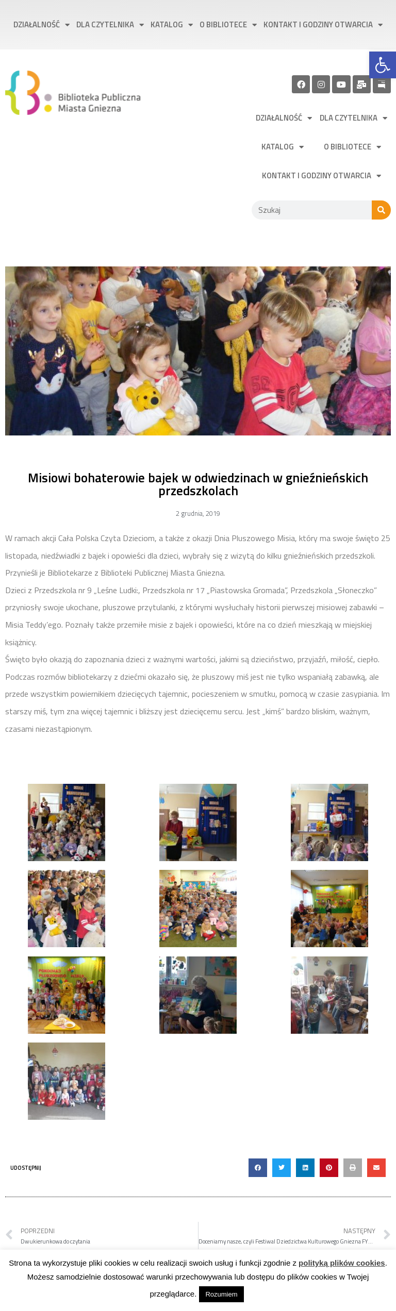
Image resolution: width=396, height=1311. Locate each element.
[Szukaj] (381, 210)
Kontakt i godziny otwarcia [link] (323, 25)
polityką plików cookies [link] (342, 1262)
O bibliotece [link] (228, 25)
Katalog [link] (172, 25)
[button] (258, 1167)
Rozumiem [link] (221, 1294)
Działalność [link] (41, 25)
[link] (382, 65)
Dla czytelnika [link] (110, 25)
